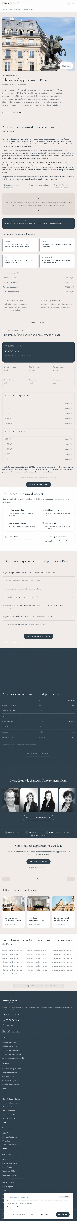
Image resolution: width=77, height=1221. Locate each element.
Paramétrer (47, 1214)
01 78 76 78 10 (43, 868)
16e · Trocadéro (8, 1110)
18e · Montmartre (9, 1118)
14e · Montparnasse (10, 1103)
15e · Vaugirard (8, 1107)
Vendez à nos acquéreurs (12, 1054)
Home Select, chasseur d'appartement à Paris (14, 1007)
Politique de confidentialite (16, 1207)
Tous (38, 879)
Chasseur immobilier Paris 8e (11, 958)
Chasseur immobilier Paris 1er (12, 951)
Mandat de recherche (10, 1084)
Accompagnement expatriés (13, 1058)
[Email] (3, 1025)
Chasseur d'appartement (11, 1068)
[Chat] (12, 1025)
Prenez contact (38, 322)
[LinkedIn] (4, 1031)
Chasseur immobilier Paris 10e (62, 958)
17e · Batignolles (8, 1114)
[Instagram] (8, 1031)
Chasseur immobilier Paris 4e (61, 951)
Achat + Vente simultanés (12, 1050)
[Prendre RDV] (8, 1025)
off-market (37, 170)
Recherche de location (11, 1046)
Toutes (4, 1148)
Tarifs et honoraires (10, 1072)
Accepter (62, 1214)
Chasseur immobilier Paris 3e (36, 951)
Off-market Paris (8, 1076)
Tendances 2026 (8, 1171)
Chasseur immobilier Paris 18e (37, 970)
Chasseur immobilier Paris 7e (61, 954)
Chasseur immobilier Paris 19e (62, 970)
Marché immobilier (9, 1163)
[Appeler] (69, 4)
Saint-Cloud (6, 1133)
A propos (6, 1190)
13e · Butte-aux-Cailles (11, 1099)
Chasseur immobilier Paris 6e (36, 954)
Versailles (6, 1141)
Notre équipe (7, 1186)
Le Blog (5, 1159)
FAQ (4, 1088)
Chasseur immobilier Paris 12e (37, 962)
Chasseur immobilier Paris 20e (12, 974)
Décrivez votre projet (14, 112)
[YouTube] (13, 1031)
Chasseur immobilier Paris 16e (62, 966)
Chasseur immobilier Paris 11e (12, 962)
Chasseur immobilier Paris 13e (62, 962)
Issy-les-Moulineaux (9, 1137)
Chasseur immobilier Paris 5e (11, 954)
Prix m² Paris (7, 1167)
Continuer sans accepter (24, 1214)
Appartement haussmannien (13, 1179)
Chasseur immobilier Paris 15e (37, 966)
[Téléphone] (11, 1020)
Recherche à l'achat (10, 1042)
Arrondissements (14, 9)
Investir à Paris (8, 1182)
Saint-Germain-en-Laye (11, 1144)
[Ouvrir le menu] (73, 4)
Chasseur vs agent (9, 1080)
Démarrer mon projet (38, 861)
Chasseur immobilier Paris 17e (12, 970)
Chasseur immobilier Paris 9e (36, 958)
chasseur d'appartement (51, 469)
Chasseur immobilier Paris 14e (12, 966)
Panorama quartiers (10, 1175)
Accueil (4, 9)
